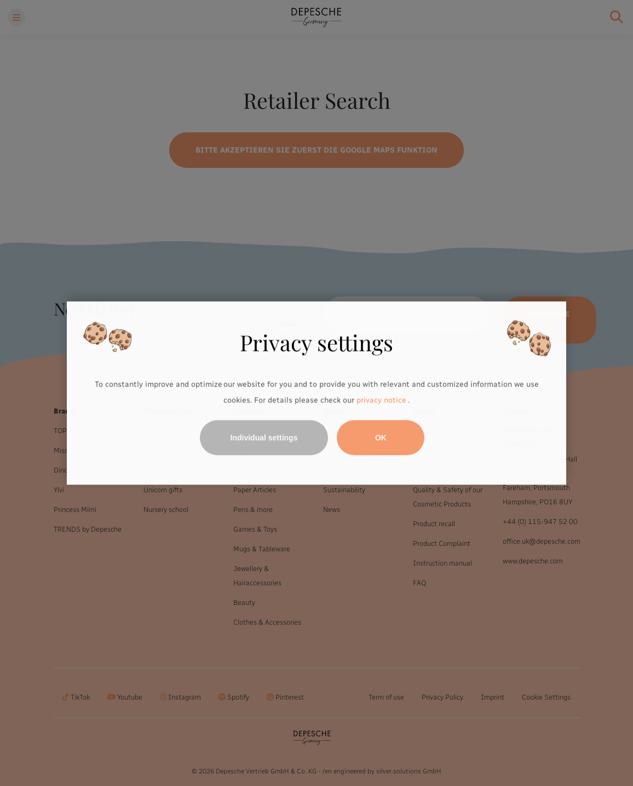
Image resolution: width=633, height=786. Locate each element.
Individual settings (264, 437)
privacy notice (381, 400)
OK (381, 437)
